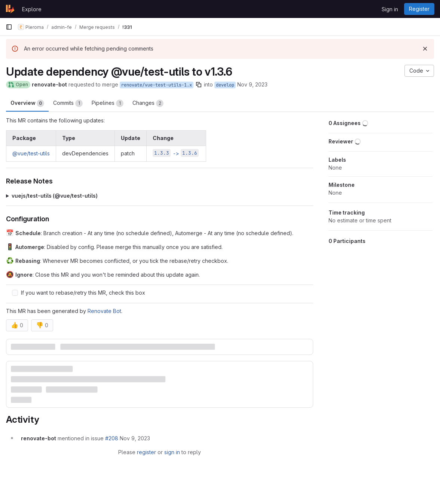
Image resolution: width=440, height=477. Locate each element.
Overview (27, 103)
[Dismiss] (425, 48)
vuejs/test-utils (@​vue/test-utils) (55, 195)
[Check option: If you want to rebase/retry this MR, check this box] (15, 293)
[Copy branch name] (198, 84)
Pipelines (107, 103)
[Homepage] (10, 9)
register (146, 452)
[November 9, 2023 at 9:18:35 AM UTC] (135, 438)
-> (176, 153)
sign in (172, 452)
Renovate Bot (104, 311)
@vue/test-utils (31, 153)
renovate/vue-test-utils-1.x (156, 85)
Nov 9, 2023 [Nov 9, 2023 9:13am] (252, 84)
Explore (32, 9)
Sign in (390, 9)
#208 (111, 438)
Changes (148, 103)
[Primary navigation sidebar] (9, 27)
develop (225, 85)
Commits (68, 103)
